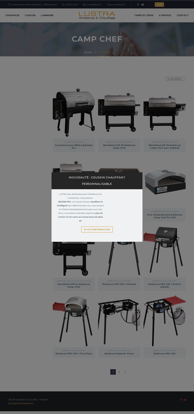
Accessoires (69, 142)
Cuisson (30, 15)
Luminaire (47, 15)
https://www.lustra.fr (116, 4)
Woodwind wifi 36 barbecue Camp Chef (119, 146)
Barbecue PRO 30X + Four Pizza (74, 355)
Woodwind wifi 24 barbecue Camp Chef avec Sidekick (73, 216)
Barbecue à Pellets (114, 142)
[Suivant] (125, 374)
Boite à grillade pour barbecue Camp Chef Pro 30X (119, 216)
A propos (165, 15)
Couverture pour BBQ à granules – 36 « (73, 146)
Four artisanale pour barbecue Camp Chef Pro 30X (164, 216)
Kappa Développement (22, 406)
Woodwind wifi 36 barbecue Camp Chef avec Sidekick (164, 146)
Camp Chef (79, 142)
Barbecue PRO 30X (165, 353)
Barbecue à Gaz (114, 281)
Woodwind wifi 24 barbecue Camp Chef (73, 285)
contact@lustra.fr (94, 4)
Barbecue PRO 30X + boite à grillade (164, 285)
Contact (183, 15)
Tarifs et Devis (144, 15)
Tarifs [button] (159, 4)
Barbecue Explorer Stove (119, 353)
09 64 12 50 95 (71, 4)
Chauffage (12, 15)
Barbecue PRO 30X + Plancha (119, 284)
